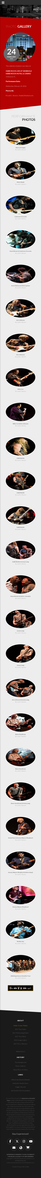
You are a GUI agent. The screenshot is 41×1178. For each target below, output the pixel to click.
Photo (18, 26)
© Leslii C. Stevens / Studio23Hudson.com (19, 95)
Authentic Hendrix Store (20, 1083)
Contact (14, 1167)
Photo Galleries (20, 1066)
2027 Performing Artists (20, 1033)
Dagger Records (20, 1087)
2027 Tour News (20, 1036)
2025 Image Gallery (20, 1040)
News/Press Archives (20, 1070)
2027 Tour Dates (20, 1029)
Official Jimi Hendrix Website (20, 1080)
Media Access (20, 1051)
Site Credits (25, 1167)
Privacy (19, 1167)
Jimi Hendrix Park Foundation (20, 1090)
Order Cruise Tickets (20, 1025)
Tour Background (20, 1062)
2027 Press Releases (20, 1044)
